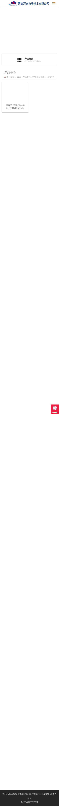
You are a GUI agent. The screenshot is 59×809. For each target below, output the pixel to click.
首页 (19, 77)
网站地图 (4, 807)
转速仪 (51, 77)
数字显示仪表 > (39, 77)
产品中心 (27, 77)
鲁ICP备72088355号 (29, 802)
